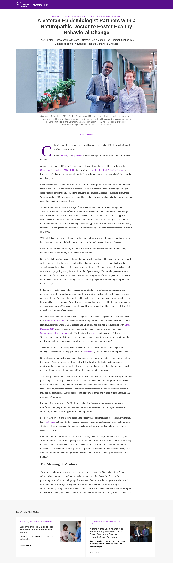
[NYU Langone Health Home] (22, 5)
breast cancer (49, 422)
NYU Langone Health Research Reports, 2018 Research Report (93, 16)
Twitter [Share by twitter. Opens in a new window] (82, 134)
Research (56, 16)
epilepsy (95, 333)
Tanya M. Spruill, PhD (55, 320)
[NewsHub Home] (40, 5)
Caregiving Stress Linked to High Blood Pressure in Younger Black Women (37, 530)
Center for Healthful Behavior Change (105, 170)
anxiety (64, 155)
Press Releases (46, 522)
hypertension (88, 351)
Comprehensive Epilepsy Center (55, 333)
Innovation (34, 522)
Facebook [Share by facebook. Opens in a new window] (90, 134)
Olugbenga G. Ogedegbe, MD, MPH (57, 170)
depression (77, 155)
